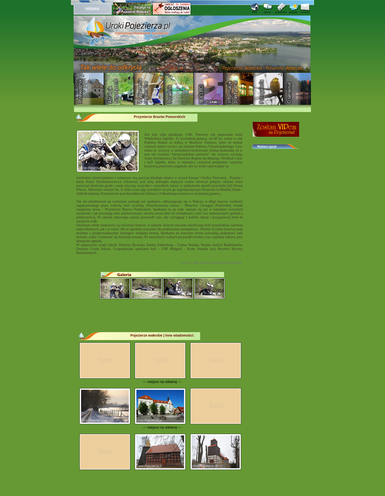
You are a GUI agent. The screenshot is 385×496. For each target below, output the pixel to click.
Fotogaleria (268, 89)
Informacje (238, 89)
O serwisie (298, 89)
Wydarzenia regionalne (149, 89)
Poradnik (178, 89)
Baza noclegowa (208, 89)
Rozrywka (119, 89)
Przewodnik (89, 89)
